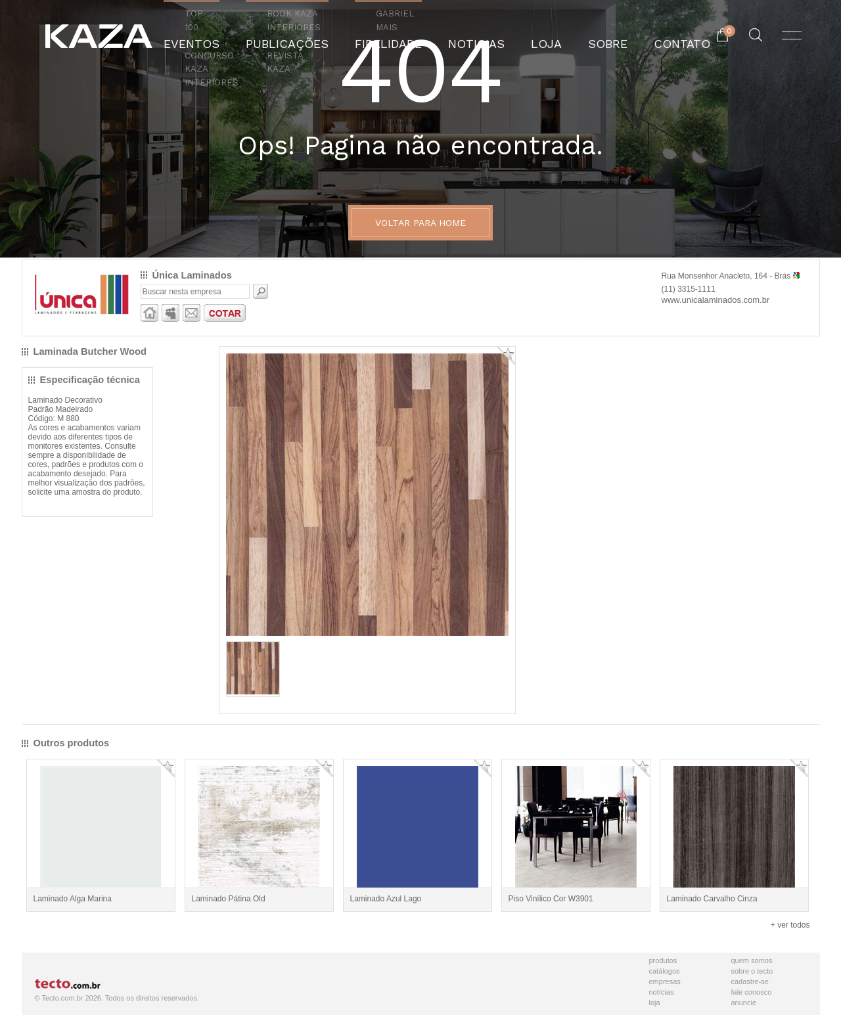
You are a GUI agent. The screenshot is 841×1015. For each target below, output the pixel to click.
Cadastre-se (750, 981)
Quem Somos (752, 960)
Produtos (663, 960)
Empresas (665, 981)
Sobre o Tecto (752, 971)
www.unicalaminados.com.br (716, 300)
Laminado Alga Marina (73, 898)
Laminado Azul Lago (386, 898)
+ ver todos (790, 925)
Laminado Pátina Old (228, 898)
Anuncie (744, 1002)
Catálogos (664, 971)
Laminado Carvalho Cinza (712, 898)
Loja (654, 1002)
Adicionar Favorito (506, 356)
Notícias (661, 992)
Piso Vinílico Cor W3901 (551, 898)
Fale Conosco (751, 992)
